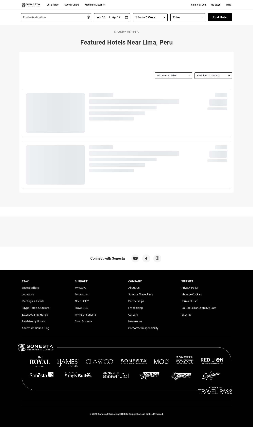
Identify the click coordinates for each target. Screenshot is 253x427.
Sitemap (186, 314)
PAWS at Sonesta (85, 314)
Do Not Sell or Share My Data (198, 307)
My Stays (215, 4)
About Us (134, 287)
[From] (100, 17)
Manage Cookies (191, 294)
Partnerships (136, 301)
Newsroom (135, 321)
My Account (82, 294)
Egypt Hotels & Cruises (35, 307)
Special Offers (71, 4)
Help (228, 4)
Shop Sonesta (83, 321)
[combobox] (56, 17)
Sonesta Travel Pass (140, 294)
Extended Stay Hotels (35, 314)
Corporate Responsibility (143, 328)
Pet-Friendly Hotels (33, 321)
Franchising (135, 307)
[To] (116, 17)
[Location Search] (56, 17)
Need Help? (82, 301)
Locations (28, 294)
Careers (133, 314)
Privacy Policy (189, 287)
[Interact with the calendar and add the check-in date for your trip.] (126, 17)
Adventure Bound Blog (35, 328)
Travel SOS (81, 307)
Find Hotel (220, 17)
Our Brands (53, 4)
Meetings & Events (95, 4)
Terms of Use (189, 301)
